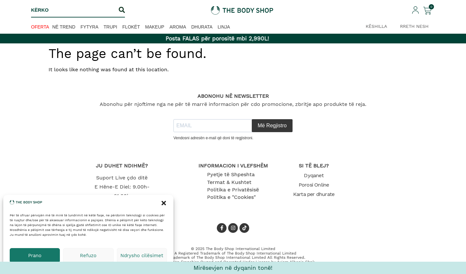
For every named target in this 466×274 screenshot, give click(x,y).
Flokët (131, 26)
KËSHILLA (376, 26)
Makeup (154, 26)
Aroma (178, 26)
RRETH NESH (414, 26)
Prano (34, 255)
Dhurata (202, 26)
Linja (224, 26)
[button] (164, 203)
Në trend (63, 26)
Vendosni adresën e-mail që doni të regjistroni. (213, 138)
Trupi (110, 26)
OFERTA (40, 26)
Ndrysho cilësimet (141, 255)
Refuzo (88, 255)
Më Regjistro (272, 125)
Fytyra (89, 26)
